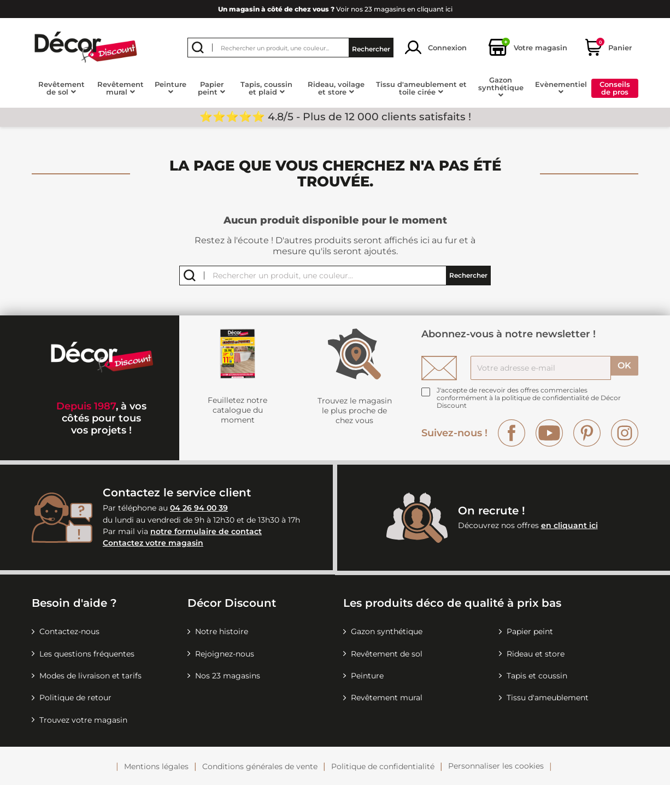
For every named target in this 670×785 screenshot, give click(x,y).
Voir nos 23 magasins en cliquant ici (335, 9)
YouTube (549, 433)
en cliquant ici (569, 525)
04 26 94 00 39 (199, 508)
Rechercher (371, 47)
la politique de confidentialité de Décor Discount (529, 401)
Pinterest (587, 433)
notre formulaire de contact (206, 531)
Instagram (624, 433)
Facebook (511, 433)
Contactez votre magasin (153, 543)
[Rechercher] (290, 47)
